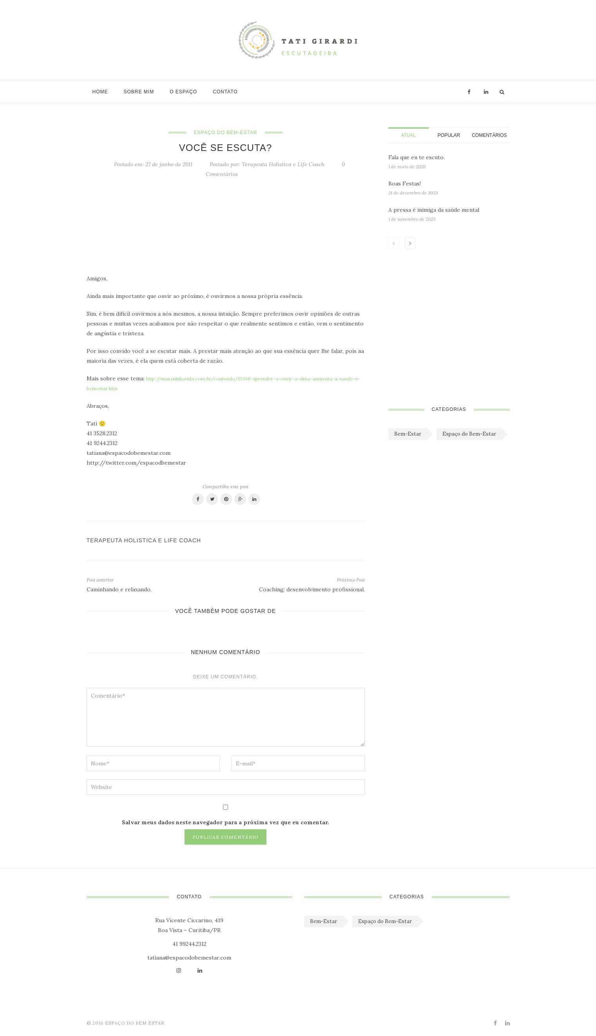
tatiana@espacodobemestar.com (189, 957)
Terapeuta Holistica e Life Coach (283, 164)
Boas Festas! (404, 183)
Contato (225, 92)
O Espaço (183, 92)
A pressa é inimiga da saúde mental (433, 209)
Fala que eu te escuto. (416, 157)
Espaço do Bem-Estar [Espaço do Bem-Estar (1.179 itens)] (469, 434)
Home (100, 92)
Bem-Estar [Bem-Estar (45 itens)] (407, 434)
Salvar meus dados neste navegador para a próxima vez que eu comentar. (225, 822)
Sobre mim (139, 92)
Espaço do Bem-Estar (225, 132)
